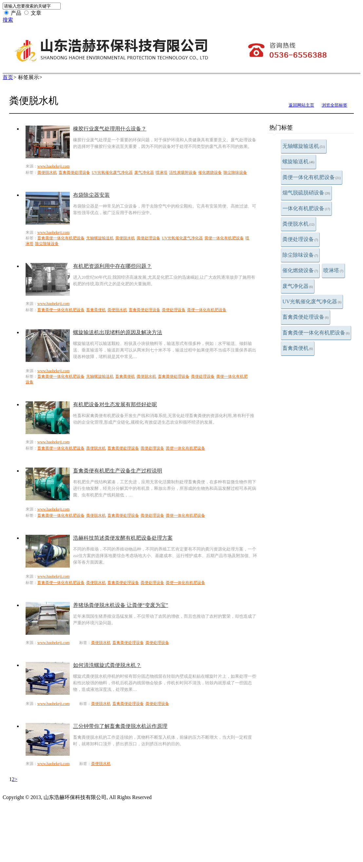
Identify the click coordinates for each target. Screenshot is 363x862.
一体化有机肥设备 (306, 208)
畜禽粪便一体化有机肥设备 (316, 332)
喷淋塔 (333, 270)
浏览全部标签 (334, 105)
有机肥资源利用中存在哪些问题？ (112, 266)
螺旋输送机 (298, 161)
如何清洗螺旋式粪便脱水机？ (107, 665)
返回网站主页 (301, 105)
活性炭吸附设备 (183, 172)
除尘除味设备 (300, 255)
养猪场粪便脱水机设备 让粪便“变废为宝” (120, 605)
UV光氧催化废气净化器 (311, 301)
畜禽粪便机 (297, 348)
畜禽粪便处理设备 (305, 317)
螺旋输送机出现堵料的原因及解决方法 (117, 332)
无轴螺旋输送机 (303, 146)
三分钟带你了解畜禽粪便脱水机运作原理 (120, 726)
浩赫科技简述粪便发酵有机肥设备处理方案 (123, 538)
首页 (8, 77)
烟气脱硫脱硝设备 (306, 192)
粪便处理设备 (300, 239)
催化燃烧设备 (300, 270)
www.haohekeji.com (53, 166)
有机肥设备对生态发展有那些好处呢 (115, 404)
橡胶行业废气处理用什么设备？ (109, 128)
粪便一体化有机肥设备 (311, 177)
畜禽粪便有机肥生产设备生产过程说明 (117, 470)
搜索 (8, 20)
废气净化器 (297, 286)
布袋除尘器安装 (91, 195)
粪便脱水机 (298, 224)
